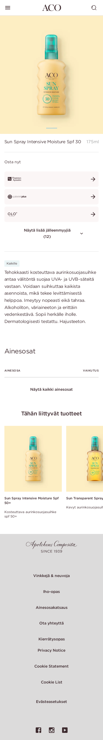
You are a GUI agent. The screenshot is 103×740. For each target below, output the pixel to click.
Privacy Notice (51, 650)
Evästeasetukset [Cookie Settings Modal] (51, 701)
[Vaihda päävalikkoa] (7, 7)
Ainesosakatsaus (52, 607)
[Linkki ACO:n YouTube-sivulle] (65, 730)
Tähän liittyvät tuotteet (51, 413)
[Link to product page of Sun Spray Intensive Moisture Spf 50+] (33, 459)
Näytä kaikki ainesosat (51, 389)
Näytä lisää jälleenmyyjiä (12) (54, 233)
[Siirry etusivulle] (52, 7)
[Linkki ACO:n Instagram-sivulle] (51, 730)
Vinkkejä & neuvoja (51, 575)
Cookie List (51, 682)
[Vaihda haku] (94, 7)
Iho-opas (51, 591)
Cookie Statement (51, 666)
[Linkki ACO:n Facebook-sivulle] (38, 730)
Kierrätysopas (51, 639)
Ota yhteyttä (51, 623)
